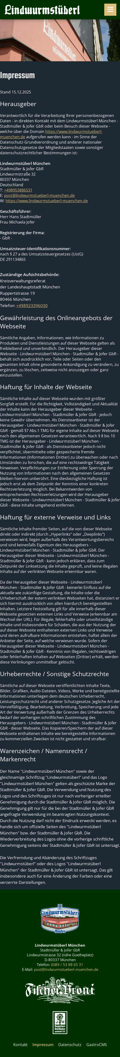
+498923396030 (32, 305)
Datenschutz (70, 1044)
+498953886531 (18, 190)
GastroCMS (96, 1044)
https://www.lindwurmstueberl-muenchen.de (47, 200)
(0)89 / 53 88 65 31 (67, 964)
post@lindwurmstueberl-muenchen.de (39, 195)
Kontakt (20, 1044)
